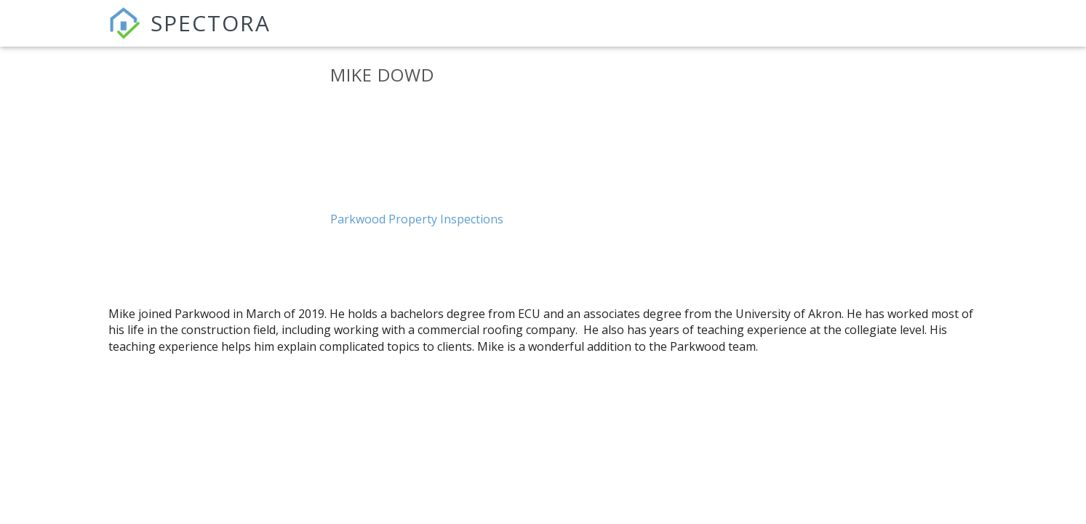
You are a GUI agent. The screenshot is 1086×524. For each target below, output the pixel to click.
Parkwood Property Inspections (416, 219)
